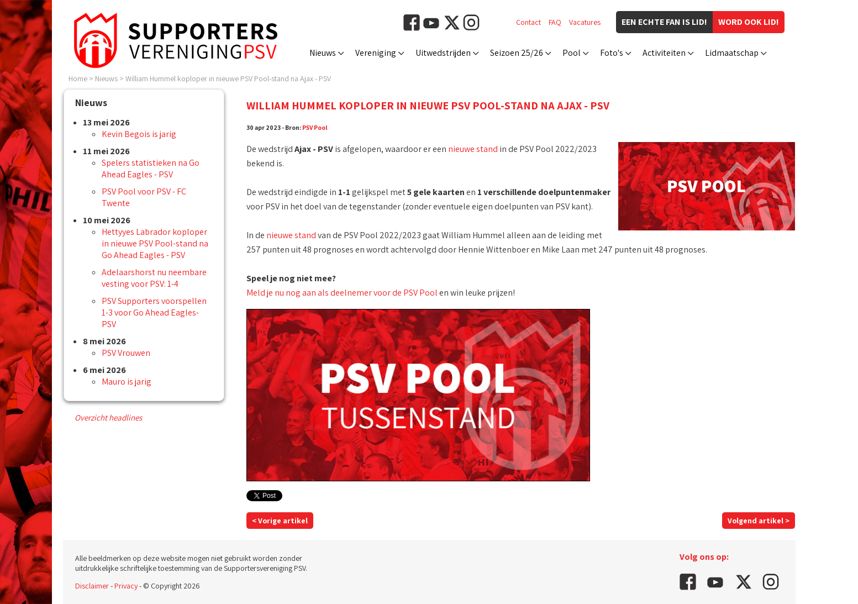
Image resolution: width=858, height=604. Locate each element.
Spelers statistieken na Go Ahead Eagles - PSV (150, 168)
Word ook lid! (748, 22)
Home (78, 78)
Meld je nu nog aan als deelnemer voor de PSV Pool (342, 292)
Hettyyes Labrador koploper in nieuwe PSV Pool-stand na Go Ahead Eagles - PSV (155, 243)
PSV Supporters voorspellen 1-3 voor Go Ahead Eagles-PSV (154, 312)
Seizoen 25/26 (516, 53)
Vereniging (375, 53)
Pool (571, 53)
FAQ (555, 22)
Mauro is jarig (126, 381)
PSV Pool (315, 127)
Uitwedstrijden (443, 53)
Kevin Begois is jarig (139, 134)
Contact (528, 22)
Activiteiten (664, 53)
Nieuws (322, 53)
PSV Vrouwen (126, 353)
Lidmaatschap (732, 53)
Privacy (126, 586)
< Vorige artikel (280, 521)
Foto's (611, 53)
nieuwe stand (473, 149)
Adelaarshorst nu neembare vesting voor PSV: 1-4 (154, 278)
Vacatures (585, 22)
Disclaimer (92, 586)
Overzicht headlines (108, 417)
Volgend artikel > (758, 521)
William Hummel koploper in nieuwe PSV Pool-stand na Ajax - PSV (228, 78)
